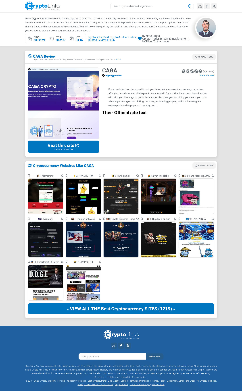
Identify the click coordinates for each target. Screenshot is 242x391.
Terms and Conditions (140, 380)
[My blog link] (200, 6)
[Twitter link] (214, 6)
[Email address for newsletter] (112, 356)
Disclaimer (172, 380)
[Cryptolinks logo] (42, 6)
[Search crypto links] (152, 6)
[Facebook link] (207, 6)
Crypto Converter (156, 384)
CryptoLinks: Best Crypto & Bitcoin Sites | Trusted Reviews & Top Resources (64, 59)
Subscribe (154, 356)
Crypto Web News (138, 384)
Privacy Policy (158, 380)
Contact (124, 380)
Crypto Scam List (105, 59)
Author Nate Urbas (186, 380)
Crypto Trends (121, 384)
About (116, 380)
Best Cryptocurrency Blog (100, 380)
